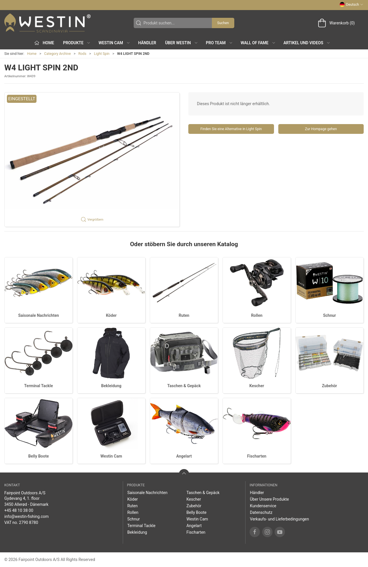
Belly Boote (38, 456)
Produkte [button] (77, 43)
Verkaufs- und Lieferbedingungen (279, 519)
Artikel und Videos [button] (306, 43)
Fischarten (257, 456)
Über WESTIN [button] (181, 43)
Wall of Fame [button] (258, 43)
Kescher (256, 385)
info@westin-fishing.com (26, 516)
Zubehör (329, 385)
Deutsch (351, 4)
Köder (111, 315)
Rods (82, 54)
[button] (92, 159)
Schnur (329, 315)
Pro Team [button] (219, 43)
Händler (147, 43)
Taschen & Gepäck (184, 385)
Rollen (256, 315)
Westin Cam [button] (115, 43)
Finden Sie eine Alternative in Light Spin (231, 129)
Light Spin (102, 54)
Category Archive (57, 54)
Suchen (223, 23)
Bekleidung (111, 385)
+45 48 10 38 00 (18, 510)
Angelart (184, 456)
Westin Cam (111, 456)
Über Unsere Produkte (269, 499)
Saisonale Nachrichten (38, 315)
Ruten (184, 315)
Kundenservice (263, 506)
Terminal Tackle (38, 385)
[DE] (47, 22)
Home (32, 54)
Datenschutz (261, 512)
